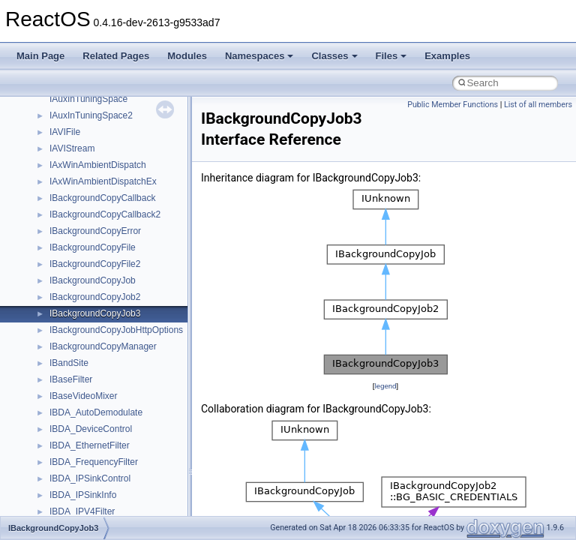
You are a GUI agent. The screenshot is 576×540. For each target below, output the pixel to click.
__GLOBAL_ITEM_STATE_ (105, 119)
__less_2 (68, 235)
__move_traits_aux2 (90, 465)
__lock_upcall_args (88, 284)
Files (391, 56)
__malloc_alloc (79, 317)
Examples (447, 56)
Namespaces (259, 56)
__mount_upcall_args (93, 399)
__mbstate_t (74, 333)
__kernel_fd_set (81, 185)
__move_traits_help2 (91, 515)
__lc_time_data (80, 218)
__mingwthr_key (82, 383)
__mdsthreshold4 (84, 350)
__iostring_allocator (89, 169)
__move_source (81, 416)
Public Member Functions (452, 105)
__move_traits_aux (87, 449)
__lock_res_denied (87, 251)
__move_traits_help (89, 482)
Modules (187, 56)
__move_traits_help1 (91, 499)
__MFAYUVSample (88, 367)
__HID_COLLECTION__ (99, 135)
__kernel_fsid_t (80, 201)
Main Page (40, 56)
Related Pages (115, 56)
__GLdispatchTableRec (96, 103)
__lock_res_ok (78, 267)
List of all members (538, 105)
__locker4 (69, 301)
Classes (334, 56)
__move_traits (78, 433)
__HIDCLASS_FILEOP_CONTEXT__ (125, 152)
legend (385, 386)
